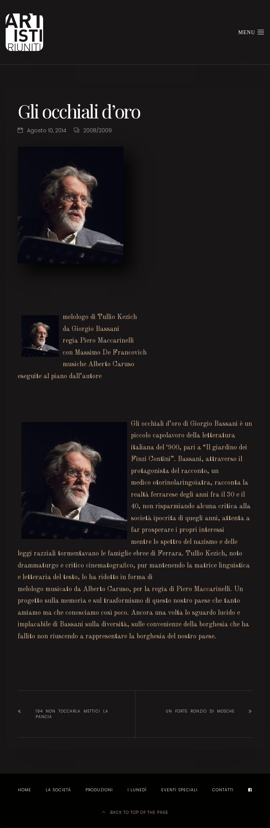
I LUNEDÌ (137, 790)
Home (24, 790)
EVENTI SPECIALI (179, 790)
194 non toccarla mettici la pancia (72, 714)
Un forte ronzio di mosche (200, 711)
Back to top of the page (135, 812)
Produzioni (99, 790)
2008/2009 (97, 130)
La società (58, 790)
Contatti (223, 790)
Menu (251, 31)
